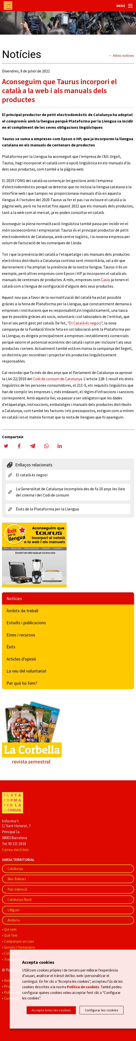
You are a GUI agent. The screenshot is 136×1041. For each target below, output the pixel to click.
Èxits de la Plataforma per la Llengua (47, 508)
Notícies (14, 598)
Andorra (13, 920)
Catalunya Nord (19, 899)
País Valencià (17, 889)
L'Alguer (13, 910)
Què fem (10, 935)
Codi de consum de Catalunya (57, 378)
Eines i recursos (20, 635)
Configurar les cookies (101, 1010)
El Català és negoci (85, 322)
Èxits (10, 647)
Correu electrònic (15, 849)
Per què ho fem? (21, 683)
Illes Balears (16, 878)
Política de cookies (83, 986)
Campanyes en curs (19, 941)
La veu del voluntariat (26, 671)
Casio (105, 279)
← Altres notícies (121, 55)
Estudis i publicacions (26, 622)
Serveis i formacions (19, 947)
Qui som (10, 929)
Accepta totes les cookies (51, 1010)
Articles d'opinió (21, 659)
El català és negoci (31, 474)
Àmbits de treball (22, 610)
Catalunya (15, 868)
